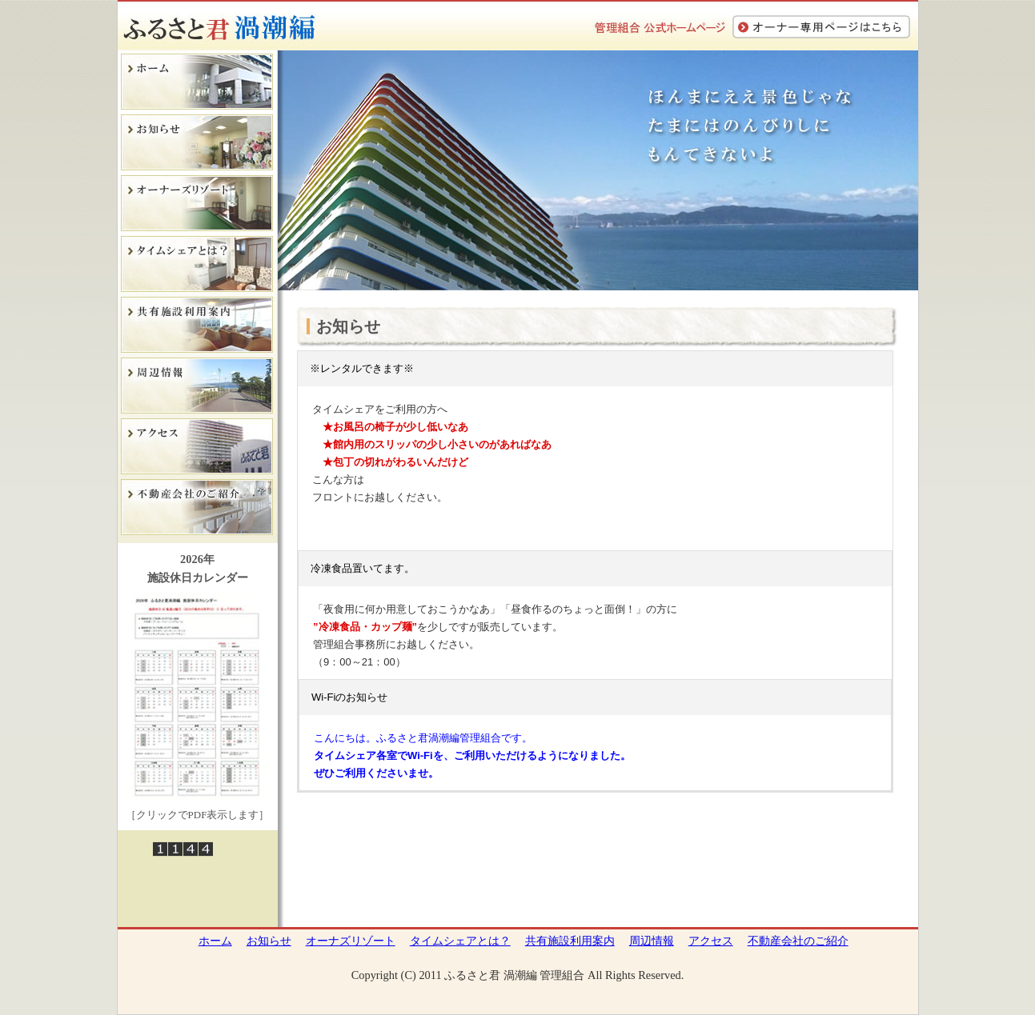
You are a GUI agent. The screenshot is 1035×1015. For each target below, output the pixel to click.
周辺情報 (651, 940)
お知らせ (269, 940)
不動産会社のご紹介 (798, 940)
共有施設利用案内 (570, 940)
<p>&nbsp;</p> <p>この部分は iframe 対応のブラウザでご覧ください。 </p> (595, 622)
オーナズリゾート (350, 940)
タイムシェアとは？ (460, 940)
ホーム (215, 940)
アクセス (710, 940)
